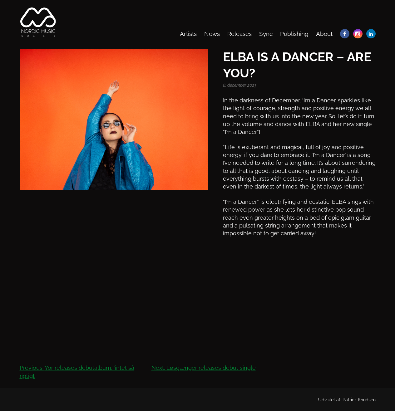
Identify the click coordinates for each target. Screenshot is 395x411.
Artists (188, 33)
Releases (239, 33)
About (324, 33)
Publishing (294, 33)
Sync (266, 33)
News (212, 33)
